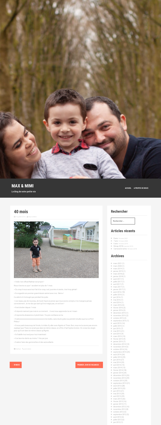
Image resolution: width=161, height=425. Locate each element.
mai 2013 (117, 394)
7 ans (116, 241)
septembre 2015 (119, 321)
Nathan (18, 349)
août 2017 (117, 279)
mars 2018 (117, 274)
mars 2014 (117, 368)
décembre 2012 (119, 407)
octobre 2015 (118, 318)
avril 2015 (117, 334)
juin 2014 (116, 360)
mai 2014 (117, 362)
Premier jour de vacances (89, 365)
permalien (27, 349)
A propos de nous (141, 188)
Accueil (128, 188)
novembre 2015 (119, 315)
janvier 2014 (118, 373)
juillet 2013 (117, 388)
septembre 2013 (119, 383)
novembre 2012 (119, 409)
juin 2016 (116, 297)
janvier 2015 (118, 342)
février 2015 (118, 339)
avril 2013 (117, 396)
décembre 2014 (119, 344)
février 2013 (118, 401)
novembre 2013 (119, 378)
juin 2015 (116, 329)
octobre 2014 (118, 349)
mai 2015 (117, 331)
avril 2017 (117, 284)
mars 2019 (117, 269)
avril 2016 (117, 302)
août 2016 (117, 292)
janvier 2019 (118, 271)
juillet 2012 (117, 420)
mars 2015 (117, 336)
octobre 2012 (118, 412)
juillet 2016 (117, 295)
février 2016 (118, 308)
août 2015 (117, 323)
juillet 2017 (117, 282)
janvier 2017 (118, 289)
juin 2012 (116, 422)
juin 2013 (116, 391)
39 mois (16, 365)
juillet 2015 (117, 326)
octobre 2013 (118, 381)
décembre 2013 (119, 375)
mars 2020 (117, 266)
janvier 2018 (118, 276)
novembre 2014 (119, 347)
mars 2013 (117, 399)
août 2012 (117, 417)
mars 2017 (117, 287)
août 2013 (117, 386)
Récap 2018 (118, 246)
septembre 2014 (119, 352)
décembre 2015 (119, 313)
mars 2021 (117, 263)
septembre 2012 (119, 414)
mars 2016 (117, 305)
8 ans (116, 238)
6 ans (116, 244)
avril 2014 (117, 365)
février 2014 (118, 370)
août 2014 (117, 355)
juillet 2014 (117, 357)
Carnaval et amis (120, 249)
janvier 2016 (118, 310)
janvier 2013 (118, 404)
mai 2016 (117, 300)
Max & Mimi (23, 186)
